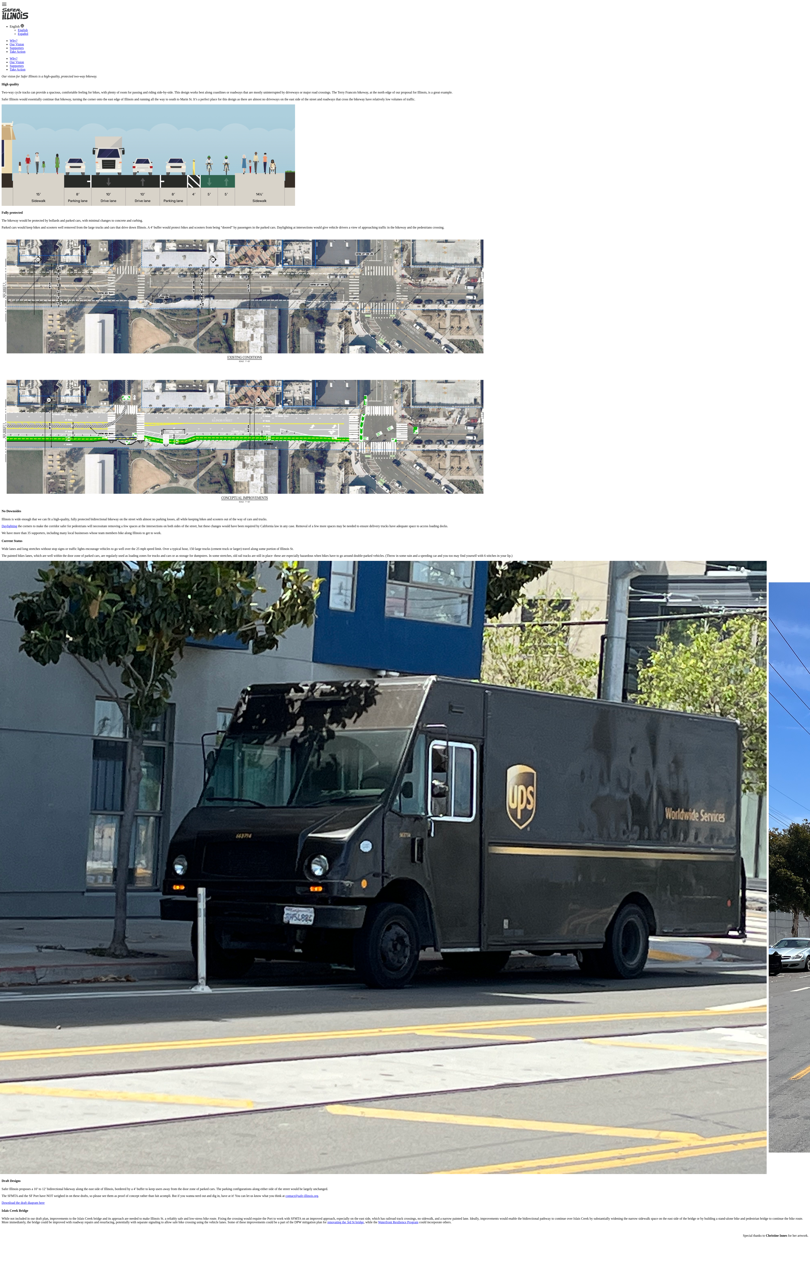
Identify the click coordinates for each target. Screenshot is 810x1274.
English (23, 30)
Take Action (18, 51)
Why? (13, 40)
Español (23, 33)
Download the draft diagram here (23, 1202)
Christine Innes (776, 1235)
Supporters (17, 48)
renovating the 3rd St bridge (345, 1222)
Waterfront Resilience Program (398, 1222)
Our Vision (17, 44)
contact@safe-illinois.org (302, 1196)
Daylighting (9, 526)
